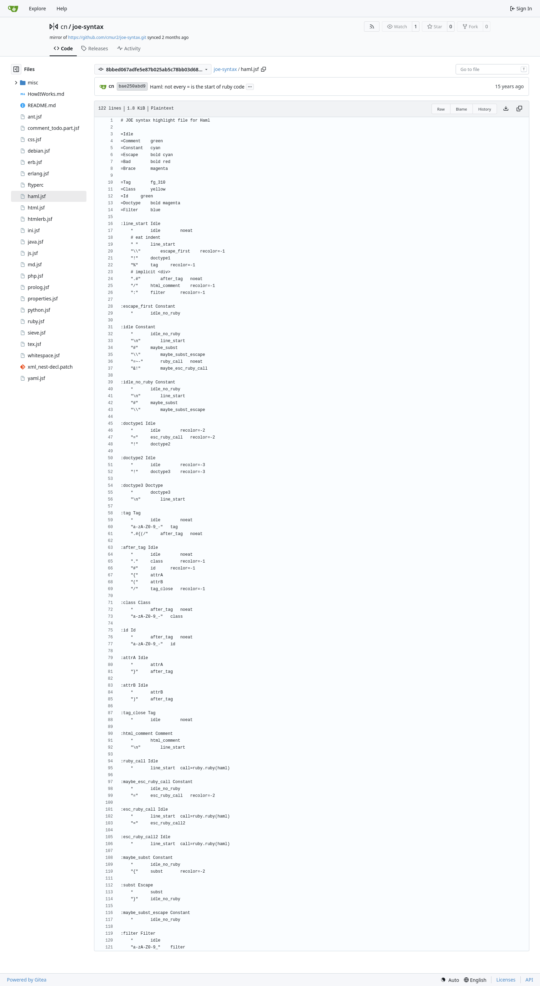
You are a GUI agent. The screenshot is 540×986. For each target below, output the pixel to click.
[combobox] (492, 69)
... (250, 86)
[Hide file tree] (16, 69)
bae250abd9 (132, 86)
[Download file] (505, 109)
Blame (461, 109)
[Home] (13, 8)
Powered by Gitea (26, 979)
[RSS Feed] (372, 26)
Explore (37, 8)
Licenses (506, 979)
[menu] (449, 980)
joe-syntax (88, 26)
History (484, 109)
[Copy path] (263, 69)
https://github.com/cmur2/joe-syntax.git (107, 37)
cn (64, 26)
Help (61, 8)
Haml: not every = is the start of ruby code (197, 86)
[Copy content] (519, 109)
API (529, 979)
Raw (441, 109)
